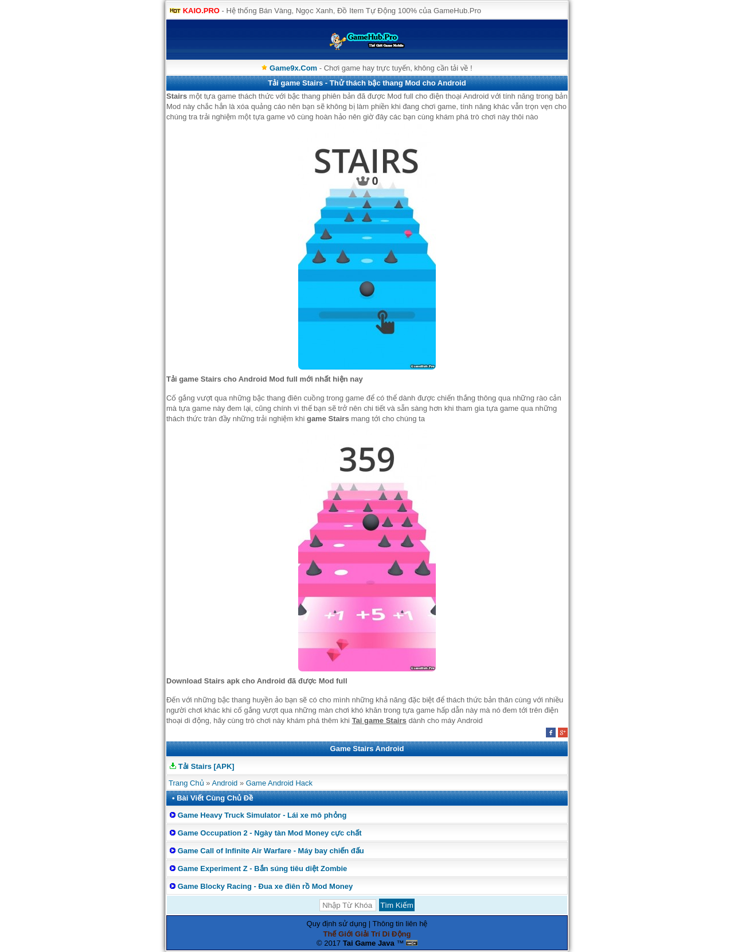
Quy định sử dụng (337, 923)
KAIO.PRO (201, 10)
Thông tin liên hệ (400, 923)
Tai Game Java (369, 943)
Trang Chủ (186, 783)
